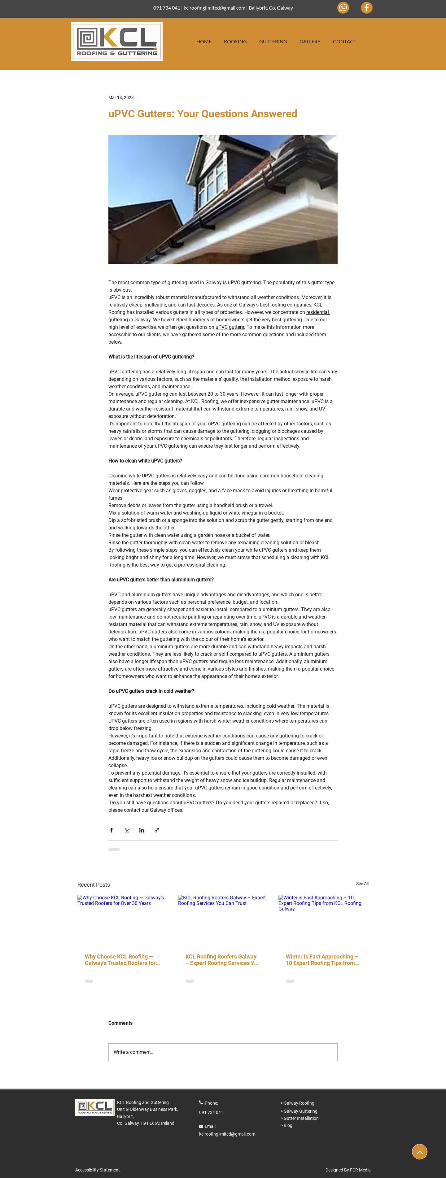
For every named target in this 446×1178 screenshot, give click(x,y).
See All (362, 883)
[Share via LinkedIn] (142, 830)
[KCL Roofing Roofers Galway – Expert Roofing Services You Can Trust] (223, 920)
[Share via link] (157, 830)
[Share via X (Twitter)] (126, 830)
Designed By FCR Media (348, 1169)
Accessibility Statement (97, 1169)
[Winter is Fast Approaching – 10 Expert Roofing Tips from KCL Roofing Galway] (323, 920)
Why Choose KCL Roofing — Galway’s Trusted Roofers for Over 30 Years (120, 959)
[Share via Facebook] (111, 830)
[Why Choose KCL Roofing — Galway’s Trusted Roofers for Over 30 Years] (122, 920)
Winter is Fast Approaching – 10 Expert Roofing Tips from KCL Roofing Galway (322, 959)
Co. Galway (281, 8)
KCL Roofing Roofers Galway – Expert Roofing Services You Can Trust (223, 959)
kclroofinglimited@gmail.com (214, 8)
